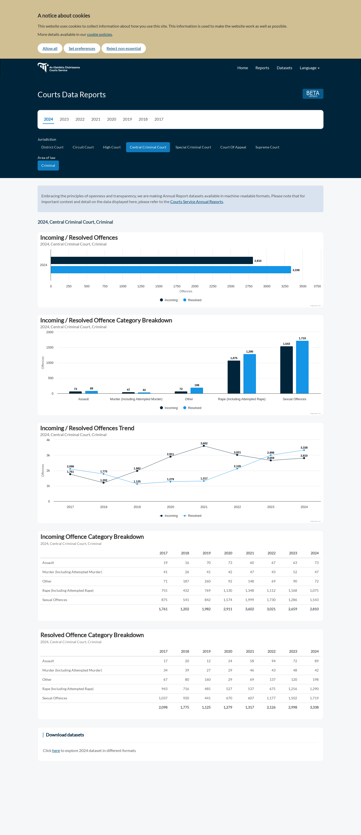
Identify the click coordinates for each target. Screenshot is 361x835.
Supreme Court (267, 147)
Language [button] (310, 67)
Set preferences (82, 48)
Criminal (48, 165)
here (56, 750)
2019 (127, 119)
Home (242, 67)
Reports (262, 67)
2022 (79, 119)
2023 (64, 119)
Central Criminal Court (148, 147)
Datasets (284, 67)
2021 (95, 119)
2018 (143, 119)
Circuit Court (83, 147)
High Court (112, 147)
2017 (158, 119)
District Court (52, 147)
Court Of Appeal (233, 147)
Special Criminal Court (193, 147)
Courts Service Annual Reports (196, 201)
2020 (111, 119)
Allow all (50, 48)
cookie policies (99, 34)
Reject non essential (124, 48)
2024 (48, 119)
